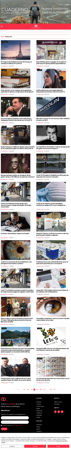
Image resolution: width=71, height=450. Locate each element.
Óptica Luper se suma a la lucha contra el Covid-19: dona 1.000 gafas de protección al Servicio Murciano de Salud (17, 320)
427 (54, 389)
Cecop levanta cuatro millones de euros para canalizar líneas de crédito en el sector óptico (16, 379)
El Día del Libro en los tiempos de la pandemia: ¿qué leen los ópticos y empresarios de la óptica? (17, 91)
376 (28, 389)
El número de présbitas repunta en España (15, 233)
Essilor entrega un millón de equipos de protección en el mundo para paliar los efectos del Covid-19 (18, 147)
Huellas (38, 417)
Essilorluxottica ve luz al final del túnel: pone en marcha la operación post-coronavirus (52, 262)
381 (44, 389)
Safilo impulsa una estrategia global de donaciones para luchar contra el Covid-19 (50, 91)
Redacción (5, 66)
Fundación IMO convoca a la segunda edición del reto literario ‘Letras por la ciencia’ (52, 349)
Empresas (38, 402)
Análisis (38, 408)
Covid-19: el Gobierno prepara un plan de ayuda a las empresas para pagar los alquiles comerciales (17, 291)
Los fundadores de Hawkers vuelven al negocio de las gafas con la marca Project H (53, 147)
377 (31, 389)
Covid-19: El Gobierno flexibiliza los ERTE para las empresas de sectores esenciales (52, 176)
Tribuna (38, 427)
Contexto (38, 404)
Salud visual (39, 410)
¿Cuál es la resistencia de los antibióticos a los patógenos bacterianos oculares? (16, 262)
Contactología (40, 406)
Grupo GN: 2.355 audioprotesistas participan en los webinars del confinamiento (52, 291)
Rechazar (35, 446)
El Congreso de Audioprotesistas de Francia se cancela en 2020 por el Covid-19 (16, 62)
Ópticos (38, 429)
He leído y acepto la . (12, 425)
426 (51, 389)
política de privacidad (16, 425)
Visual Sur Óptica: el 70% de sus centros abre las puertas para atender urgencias (52, 234)
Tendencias (39, 413)
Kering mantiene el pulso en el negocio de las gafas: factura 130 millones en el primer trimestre (18, 176)
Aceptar (58, 446)
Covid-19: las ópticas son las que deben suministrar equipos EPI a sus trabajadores (50, 204)
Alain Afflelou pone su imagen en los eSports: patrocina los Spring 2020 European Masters (51, 62)
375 (24, 389)
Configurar (12, 446)
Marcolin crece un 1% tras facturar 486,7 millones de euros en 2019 (53, 119)
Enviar (4, 429)
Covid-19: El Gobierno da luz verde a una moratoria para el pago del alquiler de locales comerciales (16, 205)
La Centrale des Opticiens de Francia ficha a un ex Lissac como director (52, 379)
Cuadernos (39, 431)
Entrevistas (39, 424)
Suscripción (57, 404)
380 (41, 389)
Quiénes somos (58, 402)
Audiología (39, 415)
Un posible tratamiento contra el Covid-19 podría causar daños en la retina (52, 319)
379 (37, 389)
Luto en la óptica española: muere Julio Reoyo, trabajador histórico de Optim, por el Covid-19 (16, 119)
